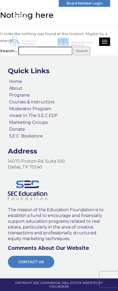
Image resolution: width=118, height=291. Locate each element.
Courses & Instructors (31, 102)
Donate (17, 129)
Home (15, 82)
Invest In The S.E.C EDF (33, 116)
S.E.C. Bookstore (26, 136)
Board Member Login (84, 3)
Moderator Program (30, 109)
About (16, 88)
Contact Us (31, 262)
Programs (19, 95)
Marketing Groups (28, 122)
